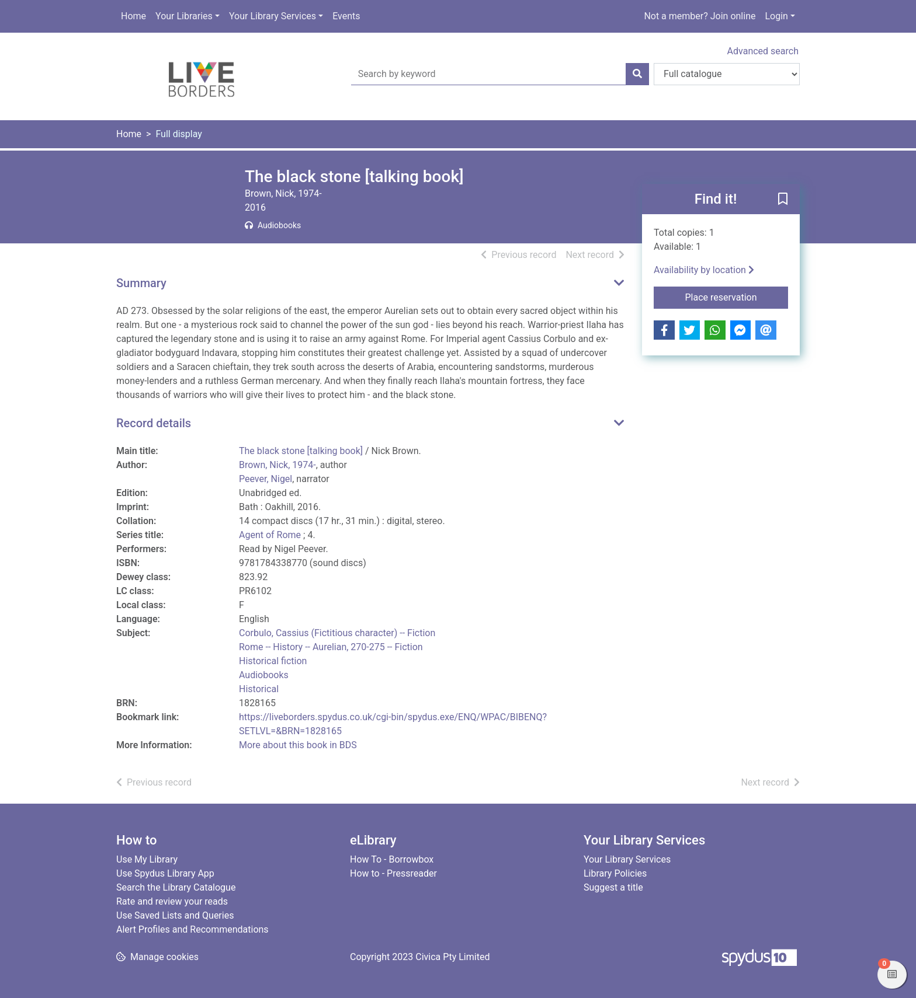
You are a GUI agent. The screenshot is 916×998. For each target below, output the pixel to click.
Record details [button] (153, 423)
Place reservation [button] (737, 296)
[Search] (637, 74)
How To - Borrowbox (391, 859)
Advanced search (763, 51)
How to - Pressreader (393, 873)
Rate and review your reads (172, 901)
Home (133, 16)
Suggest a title (613, 887)
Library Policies (615, 873)
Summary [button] (141, 283)
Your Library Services (272, 16)
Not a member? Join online (699, 16)
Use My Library (147, 859)
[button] (783, 199)
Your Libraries (184, 16)
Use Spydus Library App (165, 873)
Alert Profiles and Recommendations (192, 929)
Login (776, 16)
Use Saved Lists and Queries (175, 915)
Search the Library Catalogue (175, 887)
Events (346, 16)
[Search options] (727, 74)
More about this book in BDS (298, 745)
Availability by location (704, 269)
